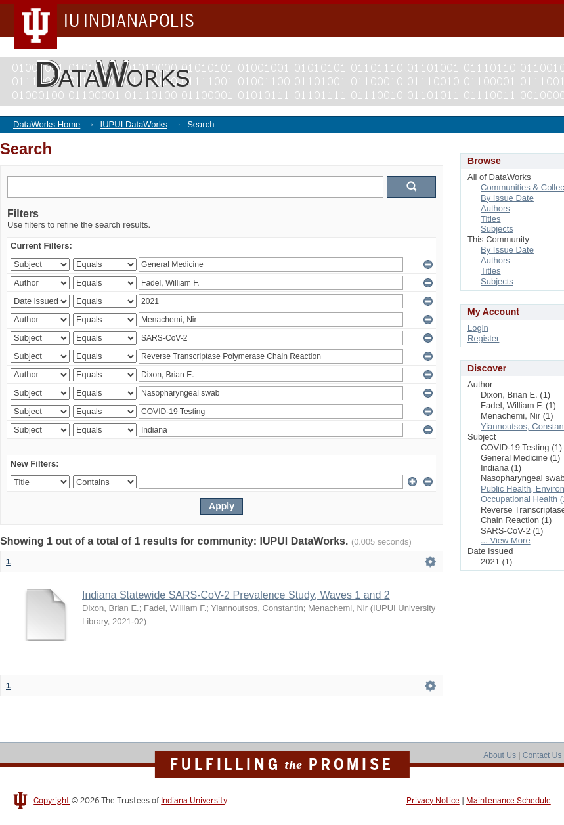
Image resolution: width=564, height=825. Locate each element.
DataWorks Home (46, 124)
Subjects (497, 229)
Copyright (51, 800)
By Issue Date (507, 198)
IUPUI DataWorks (133, 124)
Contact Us (542, 755)
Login (477, 328)
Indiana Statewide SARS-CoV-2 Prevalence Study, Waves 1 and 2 (236, 595)
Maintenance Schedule (508, 800)
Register (483, 338)
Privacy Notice (433, 800)
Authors (495, 208)
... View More (506, 540)
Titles (491, 219)
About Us (500, 755)
